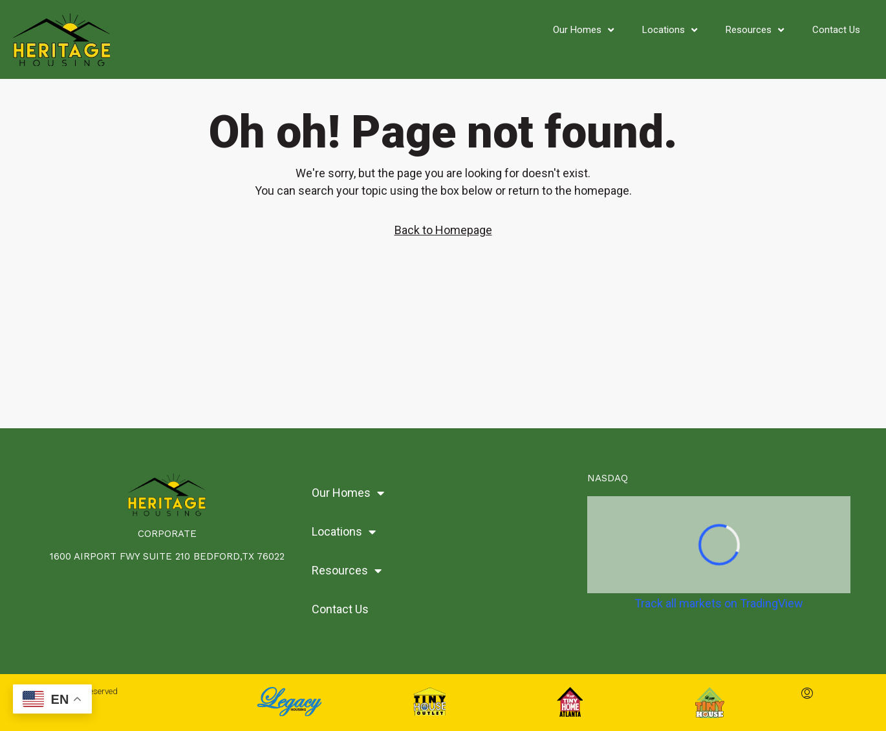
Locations (669, 30)
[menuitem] (807, 694)
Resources (755, 30)
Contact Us (836, 30)
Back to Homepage (443, 230)
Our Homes (583, 30)
